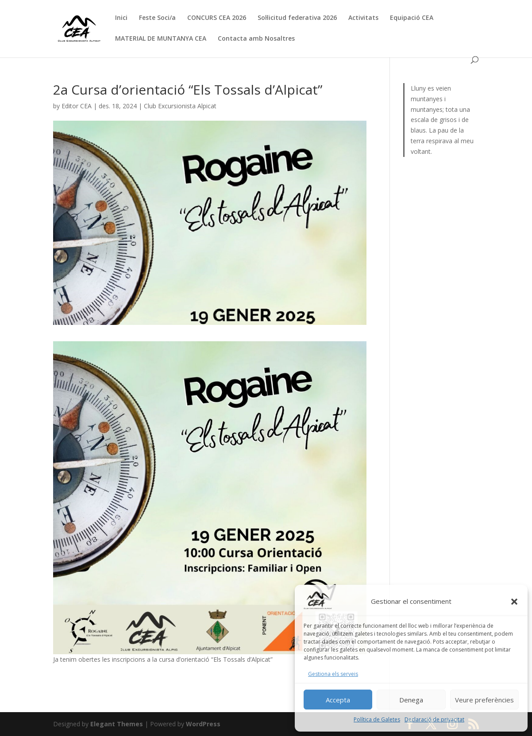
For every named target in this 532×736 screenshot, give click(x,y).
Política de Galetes (377, 719)
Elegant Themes (116, 724)
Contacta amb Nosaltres (256, 38)
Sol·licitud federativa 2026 (297, 18)
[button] (514, 601)
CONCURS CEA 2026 (216, 18)
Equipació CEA (411, 18)
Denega (411, 699)
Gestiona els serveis (333, 674)
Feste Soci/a (157, 18)
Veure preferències (484, 699)
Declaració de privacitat (434, 719)
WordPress (203, 724)
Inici (121, 18)
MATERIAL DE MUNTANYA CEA (160, 38)
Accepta (338, 699)
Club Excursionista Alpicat (180, 106)
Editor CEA (77, 106)
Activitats (363, 18)
